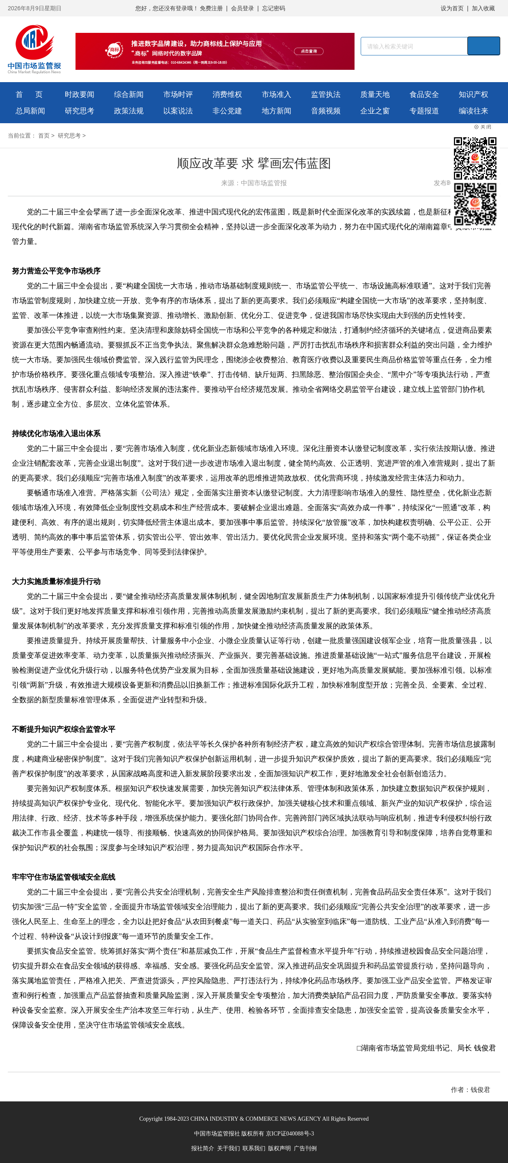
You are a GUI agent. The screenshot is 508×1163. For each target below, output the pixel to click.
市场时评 (178, 94)
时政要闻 (79, 94)
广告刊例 (305, 1148)
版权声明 (279, 1148)
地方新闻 (276, 111)
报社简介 (202, 1148)
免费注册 (211, 8)
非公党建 (227, 111)
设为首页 (452, 8)
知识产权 (473, 94)
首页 (44, 135)
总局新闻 (30, 111)
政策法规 (129, 111)
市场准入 (276, 94)
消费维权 (227, 94)
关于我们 (228, 1148)
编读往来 (473, 111)
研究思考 (79, 111)
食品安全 (424, 94)
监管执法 (326, 94)
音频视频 (326, 111)
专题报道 (424, 111)
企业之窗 (375, 111)
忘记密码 (273, 8)
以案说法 (178, 111)
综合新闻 (129, 94)
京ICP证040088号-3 (290, 1134)
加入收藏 (483, 8)
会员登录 (242, 8)
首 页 (29, 94)
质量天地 (375, 94)
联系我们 (254, 1148)
